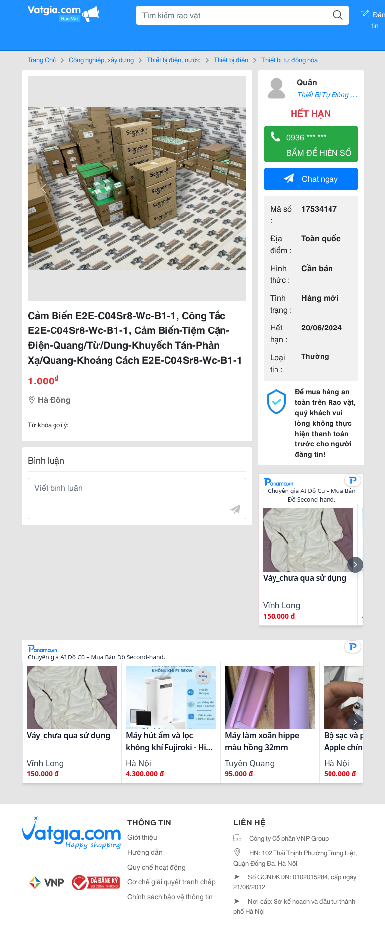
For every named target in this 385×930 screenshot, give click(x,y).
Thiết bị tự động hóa (289, 59)
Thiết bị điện (231, 59)
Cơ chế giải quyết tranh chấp (171, 881)
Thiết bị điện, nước (174, 59)
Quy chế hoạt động (156, 867)
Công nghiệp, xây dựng (101, 59)
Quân (307, 81)
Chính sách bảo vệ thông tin (170, 896)
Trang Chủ (42, 59)
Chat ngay (311, 178)
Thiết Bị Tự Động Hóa (330, 94)
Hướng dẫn (145, 852)
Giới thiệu (142, 837)
